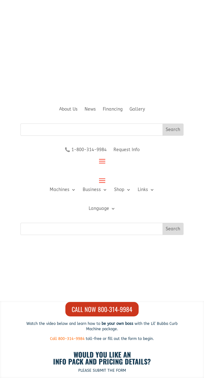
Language (99, 208)
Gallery (137, 109)
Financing (113, 109)
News (90, 109)
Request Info (126, 150)
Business (92, 190)
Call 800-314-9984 (67, 339)
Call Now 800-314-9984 (102, 309)
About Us (68, 109)
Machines (59, 190)
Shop (119, 190)
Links (143, 190)
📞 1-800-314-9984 (86, 150)
